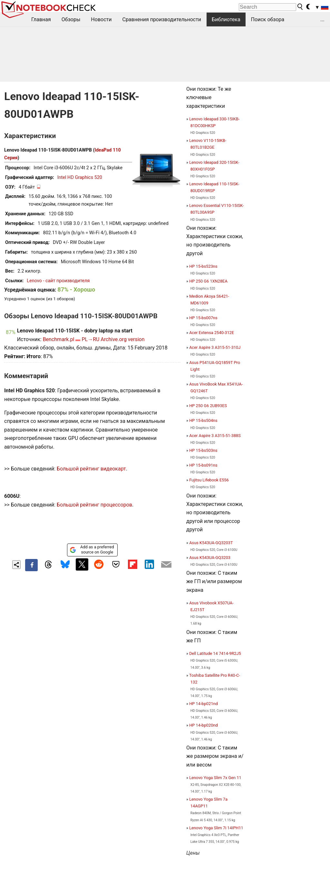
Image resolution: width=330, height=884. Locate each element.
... (322, 19)
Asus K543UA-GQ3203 (209, 557)
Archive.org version (122, 339)
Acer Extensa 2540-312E (211, 332)
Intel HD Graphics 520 (79, 177)
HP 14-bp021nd (203, 703)
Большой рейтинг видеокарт (91, 469)
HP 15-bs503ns (203, 450)
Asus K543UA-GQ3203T (211, 542)
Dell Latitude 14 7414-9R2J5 (215, 653)
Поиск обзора (268, 19)
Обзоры (71, 19)
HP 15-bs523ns (203, 266)
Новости (101, 19)
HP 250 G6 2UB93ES (208, 405)
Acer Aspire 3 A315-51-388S (215, 435)
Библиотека (226, 19)
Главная (41, 19)
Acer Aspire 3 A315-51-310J (214, 347)
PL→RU (90, 339)
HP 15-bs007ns (203, 317)
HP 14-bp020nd (203, 725)
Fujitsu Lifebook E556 (209, 480)
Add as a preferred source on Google (92, 549)
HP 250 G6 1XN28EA (208, 281)
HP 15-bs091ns (203, 465)
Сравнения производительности (161, 19)
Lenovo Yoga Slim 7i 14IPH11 (216, 827)
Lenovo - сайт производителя (58, 281)
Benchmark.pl (58, 339)
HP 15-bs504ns (203, 420)
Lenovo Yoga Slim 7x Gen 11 (215, 777)
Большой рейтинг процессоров (94, 505)
